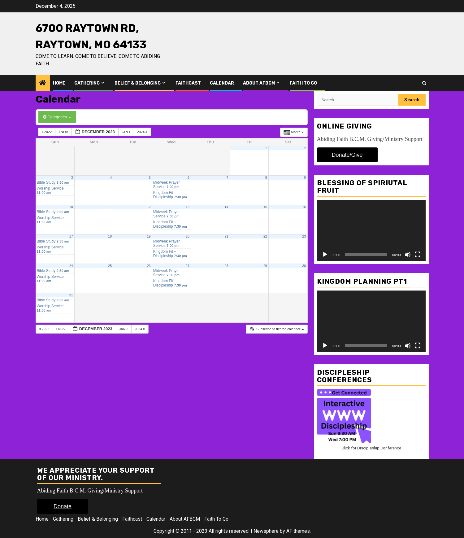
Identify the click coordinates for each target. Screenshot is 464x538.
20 (187, 236)
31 (71, 295)
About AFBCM (259, 83)
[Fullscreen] (417, 255)
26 (149, 266)
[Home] (42, 83)
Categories (57, 117)
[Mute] (408, 255)
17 (71, 236)
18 (110, 236)
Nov (64, 132)
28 (226, 266)
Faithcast (188, 83)
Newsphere (266, 531)
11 (110, 207)
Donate (63, 506)
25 (110, 266)
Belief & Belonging (138, 83)
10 (71, 207)
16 (304, 207)
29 (265, 266)
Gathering (87, 83)
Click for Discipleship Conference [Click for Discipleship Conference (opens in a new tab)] (371, 448)
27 (187, 266)
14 (226, 207)
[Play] (325, 255)
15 (265, 207)
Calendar (222, 83)
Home (59, 83)
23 (304, 236)
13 (187, 207)
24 (71, 266)
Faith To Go (303, 83)
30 (304, 266)
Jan (126, 132)
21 (226, 236)
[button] (276, 329)
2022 (47, 132)
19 (149, 236)
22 (265, 236)
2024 (143, 132)
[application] (371, 230)
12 (149, 207)
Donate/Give (347, 155)
